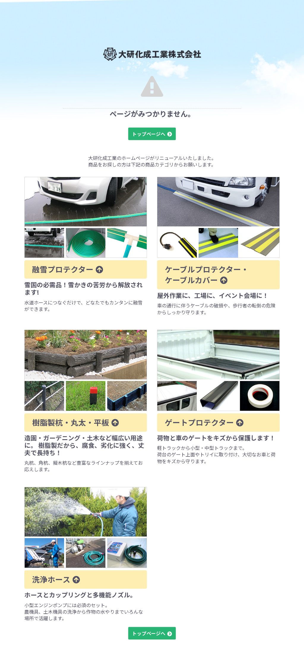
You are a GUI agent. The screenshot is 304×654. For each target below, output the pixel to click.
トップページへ (148, 133)
